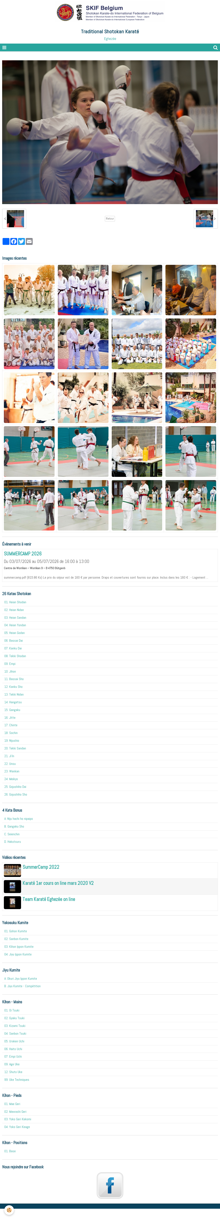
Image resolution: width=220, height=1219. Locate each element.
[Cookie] (9, 1210)
